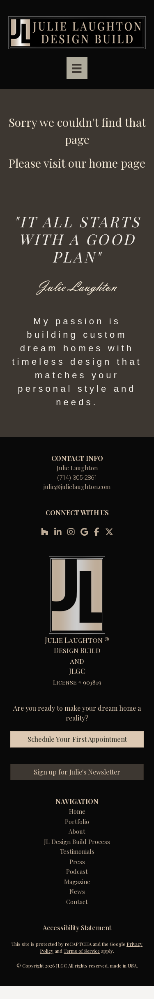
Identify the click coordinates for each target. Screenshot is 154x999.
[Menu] (77, 68)
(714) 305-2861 (77, 477)
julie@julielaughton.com (77, 487)
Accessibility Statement (77, 927)
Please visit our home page (77, 163)
